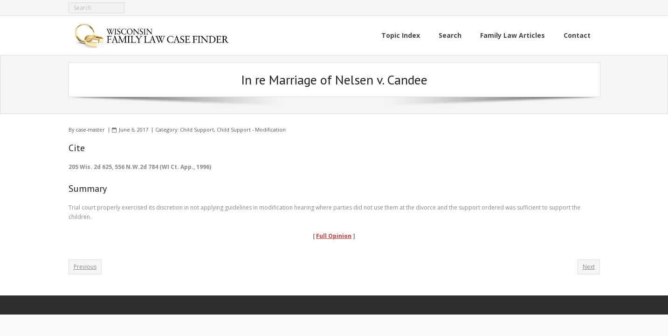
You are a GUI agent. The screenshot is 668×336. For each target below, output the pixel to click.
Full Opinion (333, 236)
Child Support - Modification (251, 129)
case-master (90, 129)
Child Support (197, 129)
